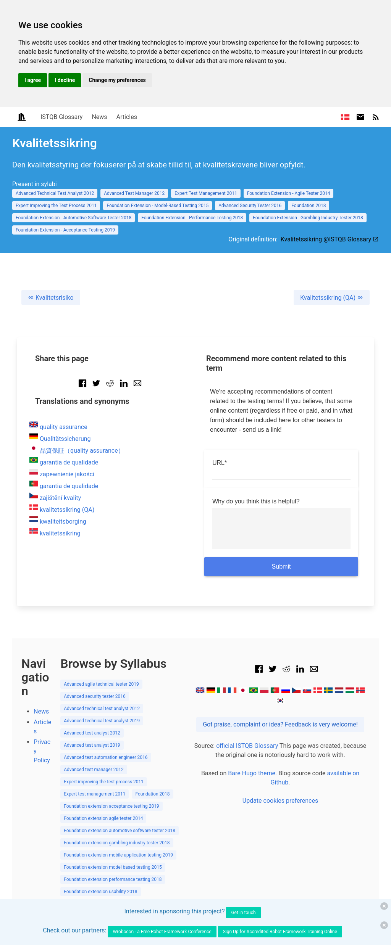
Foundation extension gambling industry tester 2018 (117, 842)
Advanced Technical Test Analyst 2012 (55, 193)
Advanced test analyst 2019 (92, 745)
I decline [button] (65, 80)
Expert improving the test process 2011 (104, 781)
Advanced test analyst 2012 (92, 733)
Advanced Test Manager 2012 (134, 193)
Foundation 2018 (308, 205)
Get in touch (243, 912)
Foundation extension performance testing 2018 (113, 879)
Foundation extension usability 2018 (100, 891)
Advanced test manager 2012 (94, 769)
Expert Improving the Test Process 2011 (56, 205)
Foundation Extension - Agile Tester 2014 (288, 193)
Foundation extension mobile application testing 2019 (118, 855)
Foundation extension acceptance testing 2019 (111, 806)
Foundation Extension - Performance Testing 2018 (192, 217)
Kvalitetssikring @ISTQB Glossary (330, 239)
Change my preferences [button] (117, 80)
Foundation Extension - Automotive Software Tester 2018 (73, 217)
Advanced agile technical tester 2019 (101, 684)
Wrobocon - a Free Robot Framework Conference (162, 931)
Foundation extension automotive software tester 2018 (119, 830)
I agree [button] (32, 80)
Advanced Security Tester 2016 (249, 205)
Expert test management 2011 (94, 794)
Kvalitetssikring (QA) (331, 297)
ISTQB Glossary (61, 117)
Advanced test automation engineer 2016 (105, 757)
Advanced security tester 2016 (95, 696)
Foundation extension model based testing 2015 (113, 867)
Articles (126, 117)
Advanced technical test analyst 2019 (102, 720)
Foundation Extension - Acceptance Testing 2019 (65, 230)
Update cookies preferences (280, 800)
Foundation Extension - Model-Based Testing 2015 (157, 205)
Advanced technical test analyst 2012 (102, 708)
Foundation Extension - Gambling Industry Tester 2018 (308, 217)
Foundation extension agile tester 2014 (103, 818)
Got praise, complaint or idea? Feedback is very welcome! (280, 724)
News (99, 117)
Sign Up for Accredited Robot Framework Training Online (280, 931)
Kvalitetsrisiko (51, 297)
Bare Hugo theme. (252, 773)
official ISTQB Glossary (247, 745)
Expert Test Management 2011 (205, 193)
